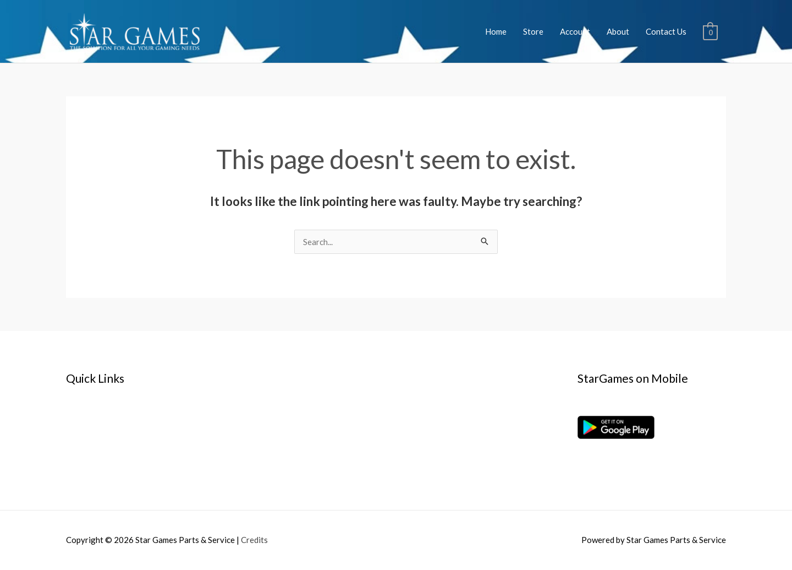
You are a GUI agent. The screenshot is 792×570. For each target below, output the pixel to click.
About (618, 31)
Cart (74, 448)
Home (496, 31)
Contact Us (666, 31)
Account (575, 31)
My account (87, 433)
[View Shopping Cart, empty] (710, 31)
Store (533, 31)
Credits (254, 540)
